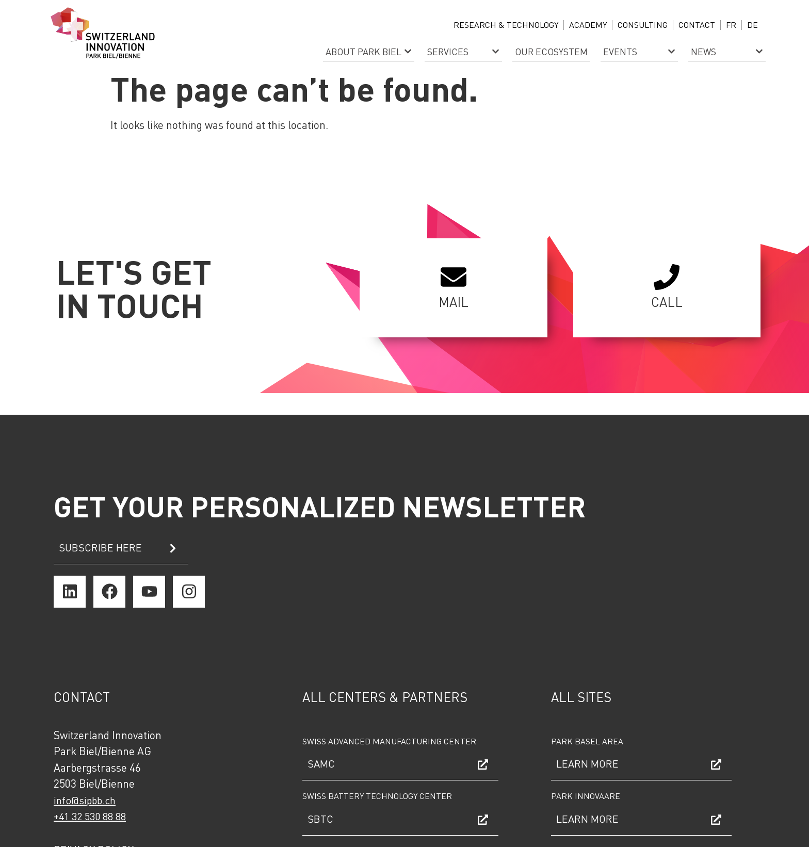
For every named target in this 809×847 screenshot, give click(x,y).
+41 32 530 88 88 (90, 816)
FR (731, 24)
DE (752, 24)
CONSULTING (643, 24)
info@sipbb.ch (85, 800)
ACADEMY (588, 24)
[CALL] (666, 277)
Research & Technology (506, 24)
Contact (696, 24)
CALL (667, 302)
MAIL (453, 302)
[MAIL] (453, 277)
